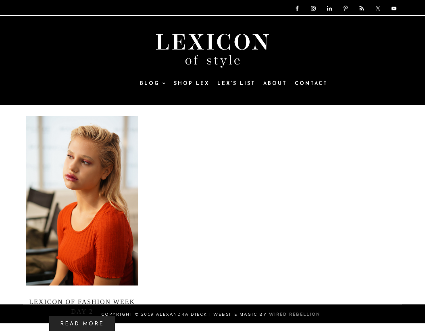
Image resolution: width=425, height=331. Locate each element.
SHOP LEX (192, 84)
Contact (311, 84)
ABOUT (275, 84)
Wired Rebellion (294, 314)
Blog (153, 84)
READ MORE (82, 324)
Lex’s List (236, 84)
